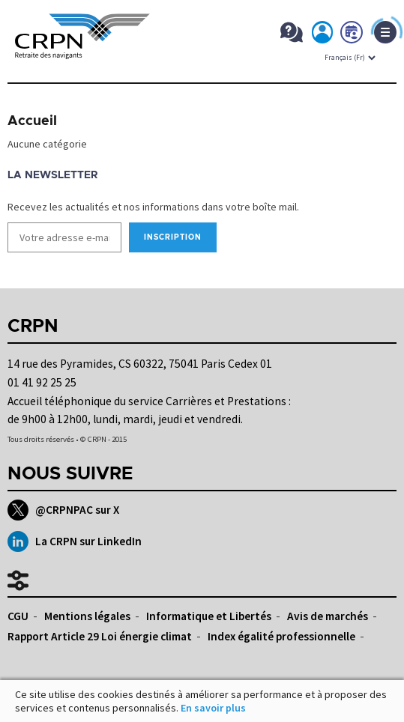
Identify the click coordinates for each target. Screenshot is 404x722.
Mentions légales (87, 616)
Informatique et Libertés (208, 616)
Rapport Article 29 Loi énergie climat (99, 636)
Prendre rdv (352, 35)
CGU (17, 616)
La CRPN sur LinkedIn (74, 541)
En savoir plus (213, 708)
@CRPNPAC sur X (63, 510)
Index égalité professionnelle (281, 636)
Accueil (32, 121)
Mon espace (323, 35)
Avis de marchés (327, 616)
